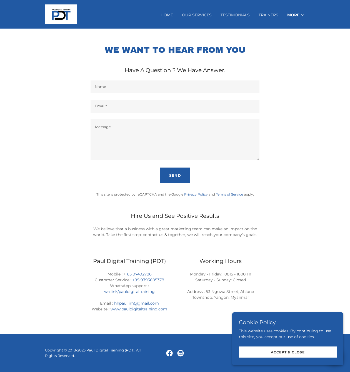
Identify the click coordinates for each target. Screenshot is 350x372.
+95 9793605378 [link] (148, 279)
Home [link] (167, 14)
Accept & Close (288, 352)
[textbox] (175, 86)
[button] (296, 15)
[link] (61, 13)
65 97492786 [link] (139, 274)
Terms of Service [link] (229, 194)
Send (175, 175)
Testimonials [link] (235, 14)
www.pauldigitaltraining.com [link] (139, 309)
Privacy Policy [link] (196, 194)
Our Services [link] (197, 14)
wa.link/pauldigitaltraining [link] (129, 291)
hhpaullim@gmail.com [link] (136, 303)
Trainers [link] (268, 14)
